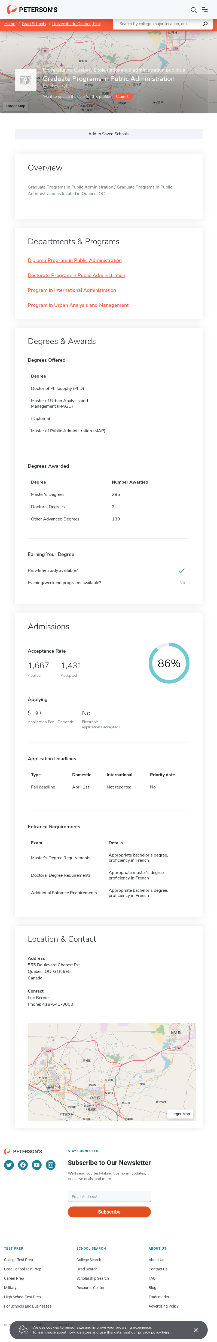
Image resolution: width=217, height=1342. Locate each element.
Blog (152, 1287)
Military (10, 1287)
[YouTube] (37, 1165)
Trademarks (159, 1297)
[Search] (193, 9)
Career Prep (14, 1278)
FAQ (152, 1278)
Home (9, 24)
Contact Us (158, 1269)
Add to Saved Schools (108, 134)
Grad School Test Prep (22, 1269)
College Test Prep (18, 1260)
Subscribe (109, 1212)
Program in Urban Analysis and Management (78, 305)
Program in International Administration (72, 290)
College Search (89, 1260)
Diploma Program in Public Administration (75, 261)
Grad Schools (34, 24)
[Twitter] (9, 1165)
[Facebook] (23, 1165)
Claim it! (122, 96)
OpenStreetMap (180, 34)
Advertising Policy (164, 1306)
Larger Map (15, 106)
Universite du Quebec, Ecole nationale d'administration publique (114, 70)
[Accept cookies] (192, 1330)
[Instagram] (51, 1165)
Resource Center (90, 1287)
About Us (156, 1260)
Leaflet (151, 34)
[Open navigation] (204, 9)
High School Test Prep (22, 1297)
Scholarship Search (93, 1278)
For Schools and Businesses (27, 1306)
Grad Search (87, 1269)
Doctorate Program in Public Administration (76, 276)
